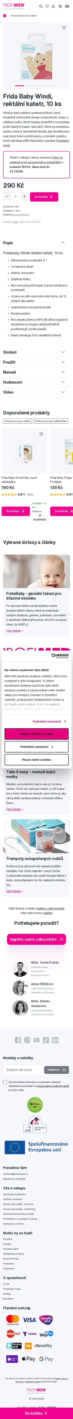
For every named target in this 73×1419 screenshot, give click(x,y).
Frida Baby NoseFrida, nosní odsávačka (19, 479)
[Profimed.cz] (14, 6)
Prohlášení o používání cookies (20, 1218)
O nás (6, 1284)
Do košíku (44, 196)
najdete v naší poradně (50, 908)
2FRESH (51, 1407)
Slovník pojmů (11, 1249)
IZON (41, 1407)
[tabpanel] (36, 56)
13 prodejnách (21, 214)
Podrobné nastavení (47, 721)
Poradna (7, 1239)
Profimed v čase (12, 1289)
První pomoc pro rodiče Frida (50, 421)
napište (47, 913)
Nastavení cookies (13, 1223)
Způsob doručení (12, 1199)
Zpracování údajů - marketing (19, 1209)
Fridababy (8, 1263)
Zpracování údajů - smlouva (18, 1204)
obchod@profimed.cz (15, 1174)
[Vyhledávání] (41, 6)
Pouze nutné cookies (36, 759)
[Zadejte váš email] (24, 1070)
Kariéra (7, 1293)
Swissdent (8, 1268)
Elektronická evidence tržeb (18, 1214)
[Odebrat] (7, 196)
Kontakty (8, 1298)
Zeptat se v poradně (14, 1178)
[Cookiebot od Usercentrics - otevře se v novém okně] (52, 656)
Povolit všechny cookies (36, 733)
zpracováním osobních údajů (53, 1086)
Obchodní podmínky (14, 1194)
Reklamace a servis (13, 1253)
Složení (10, 352)
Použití (9, 362)
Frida (15, 222)
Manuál (9, 372)
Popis (8, 243)
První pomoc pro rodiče (24, 15)
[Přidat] (24, 196)
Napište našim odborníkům (36, 939)
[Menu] (67, 6)
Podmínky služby (33, 1382)
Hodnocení (12, 382)
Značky (7, 1244)
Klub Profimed (11, 1258)
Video (8, 392)
